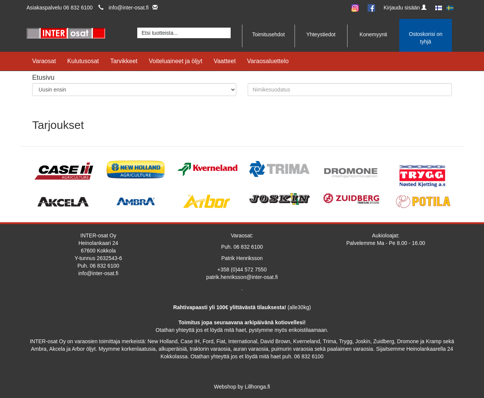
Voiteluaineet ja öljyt (175, 61)
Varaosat (44, 61)
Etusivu (43, 77)
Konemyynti (373, 34)
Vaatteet (225, 61)
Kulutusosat (83, 61)
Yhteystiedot (320, 34)
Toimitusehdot (268, 34)
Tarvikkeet (123, 61)
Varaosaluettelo (268, 61)
